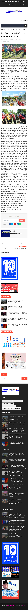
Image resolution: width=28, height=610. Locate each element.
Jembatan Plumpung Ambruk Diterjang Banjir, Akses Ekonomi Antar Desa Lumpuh (17, 535)
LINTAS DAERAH (18, 401)
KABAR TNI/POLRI (5, 41)
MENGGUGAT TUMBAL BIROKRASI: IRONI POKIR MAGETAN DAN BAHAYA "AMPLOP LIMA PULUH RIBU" (17, 320)
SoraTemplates (10, 605)
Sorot (11, 403)
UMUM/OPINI (17, 408)
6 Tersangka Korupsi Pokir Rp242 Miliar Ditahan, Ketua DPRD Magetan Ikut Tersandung (17, 314)
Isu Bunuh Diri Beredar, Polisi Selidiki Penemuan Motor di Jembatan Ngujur (15, 301)
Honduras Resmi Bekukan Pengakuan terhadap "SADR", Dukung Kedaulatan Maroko (17, 326)
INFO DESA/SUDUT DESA (9, 406)
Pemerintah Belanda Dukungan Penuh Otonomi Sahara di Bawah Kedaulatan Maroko (17, 522)
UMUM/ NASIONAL (7, 408)
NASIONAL (5, 403)
